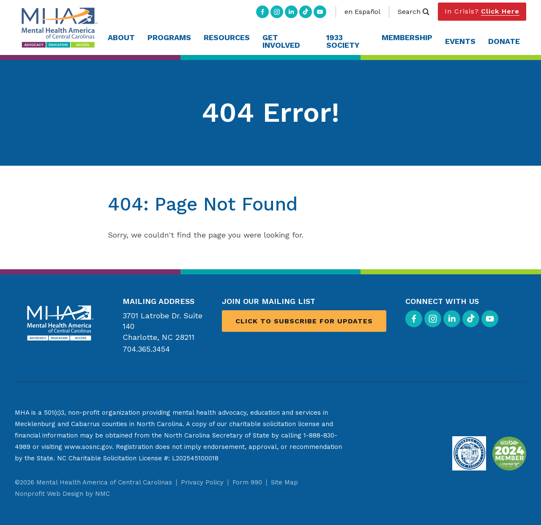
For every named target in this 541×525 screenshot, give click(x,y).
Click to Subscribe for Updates (304, 321)
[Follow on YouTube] (320, 11)
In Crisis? (482, 11)
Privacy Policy (202, 482)
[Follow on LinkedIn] (291, 11)
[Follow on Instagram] (276, 11)
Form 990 (247, 482)
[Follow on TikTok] (305, 11)
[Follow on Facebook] (262, 11)
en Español (362, 12)
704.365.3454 (146, 349)
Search (413, 12)
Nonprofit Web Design (49, 494)
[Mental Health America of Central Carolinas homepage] (58, 28)
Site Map (284, 482)
